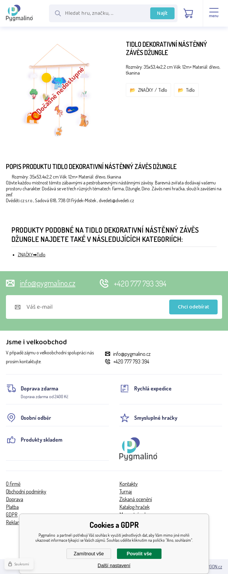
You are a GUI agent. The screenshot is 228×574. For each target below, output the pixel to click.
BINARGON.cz (210, 567)
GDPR (12, 514)
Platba (12, 507)
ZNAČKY (145, 90)
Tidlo (163, 90)
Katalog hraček (134, 507)
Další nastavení (114, 565)
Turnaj (125, 491)
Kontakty (128, 483)
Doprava (14, 499)
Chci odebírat (193, 307)
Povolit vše (139, 553)
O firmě (13, 483)
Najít (162, 13)
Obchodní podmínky (26, 491)
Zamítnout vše (89, 553)
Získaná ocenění (135, 499)
